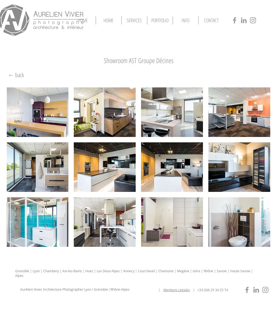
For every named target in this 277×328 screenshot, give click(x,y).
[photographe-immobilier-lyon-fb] (247, 290)
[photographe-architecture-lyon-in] (244, 20)
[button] (160, 20)
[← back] (16, 74)
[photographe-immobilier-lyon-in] (256, 290)
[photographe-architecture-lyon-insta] (253, 20)
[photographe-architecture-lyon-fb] (235, 20)
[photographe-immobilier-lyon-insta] (265, 290)
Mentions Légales (176, 290)
